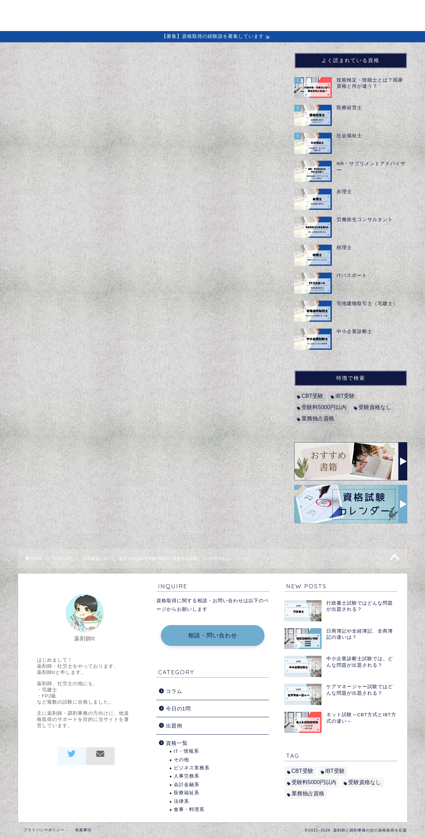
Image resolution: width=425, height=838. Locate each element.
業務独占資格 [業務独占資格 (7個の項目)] (317, 418)
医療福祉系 (186, 792)
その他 (181, 759)
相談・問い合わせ (212, 635)
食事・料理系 (189, 809)
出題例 (332, 11)
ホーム (176, 11)
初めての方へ (219, 11)
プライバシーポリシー (44, 830)
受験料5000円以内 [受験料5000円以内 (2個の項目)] (323, 407)
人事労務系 (186, 776)
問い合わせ (372, 11)
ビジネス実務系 (192, 767)
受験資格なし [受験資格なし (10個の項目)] (374, 407)
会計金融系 (186, 784)
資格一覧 (177, 743)
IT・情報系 (186, 751)
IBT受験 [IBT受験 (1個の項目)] (345, 396)
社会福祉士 (59, 216)
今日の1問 (40, 66)
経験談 (297, 11)
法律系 (181, 801)
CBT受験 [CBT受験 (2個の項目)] (312, 396)
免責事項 (83, 830)
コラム (263, 11)
